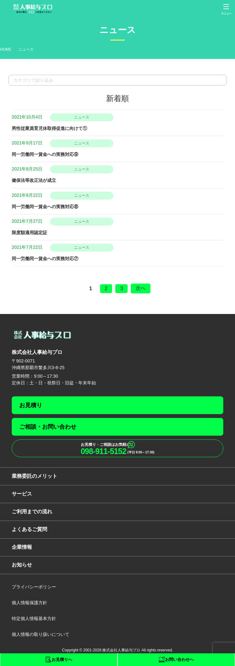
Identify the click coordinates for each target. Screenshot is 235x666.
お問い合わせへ (179, 659)
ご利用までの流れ (32, 511)
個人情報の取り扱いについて (40, 634)
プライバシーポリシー (34, 586)
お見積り (30, 405)
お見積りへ (62, 659)
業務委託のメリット (34, 476)
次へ (141, 288)
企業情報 (22, 547)
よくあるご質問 (29, 529)
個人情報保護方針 (29, 602)
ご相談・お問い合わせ (47, 427)
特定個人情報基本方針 (34, 618)
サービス (22, 493)
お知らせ (22, 564)
